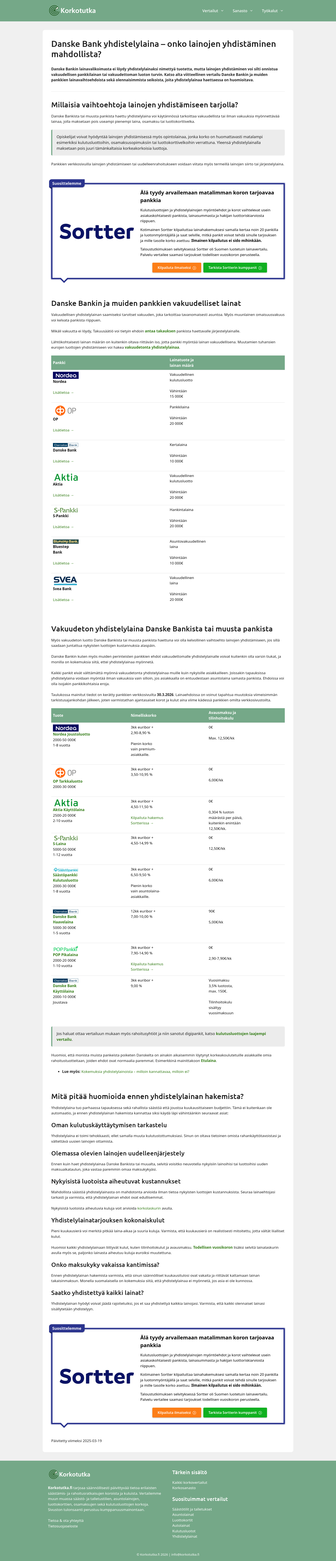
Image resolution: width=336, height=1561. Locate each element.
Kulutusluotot (183, 1530)
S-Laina (59, 843)
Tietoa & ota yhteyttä (66, 1520)
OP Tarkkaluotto (67, 781)
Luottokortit (183, 1520)
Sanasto (245, 10)
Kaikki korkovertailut (189, 1482)
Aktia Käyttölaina (69, 809)
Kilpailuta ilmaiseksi (174, 267)
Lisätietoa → (63, 392)
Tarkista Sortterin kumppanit (232, 267)
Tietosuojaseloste (63, 1526)
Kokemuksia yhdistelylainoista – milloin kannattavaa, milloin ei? (135, 1071)
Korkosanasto (184, 1487)
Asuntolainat (183, 1514)
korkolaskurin (149, 1208)
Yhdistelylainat (184, 1536)
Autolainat (181, 1525)
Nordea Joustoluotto (71, 734)
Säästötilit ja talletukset (192, 1509)
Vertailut (215, 10)
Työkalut (275, 10)
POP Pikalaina (65, 954)
